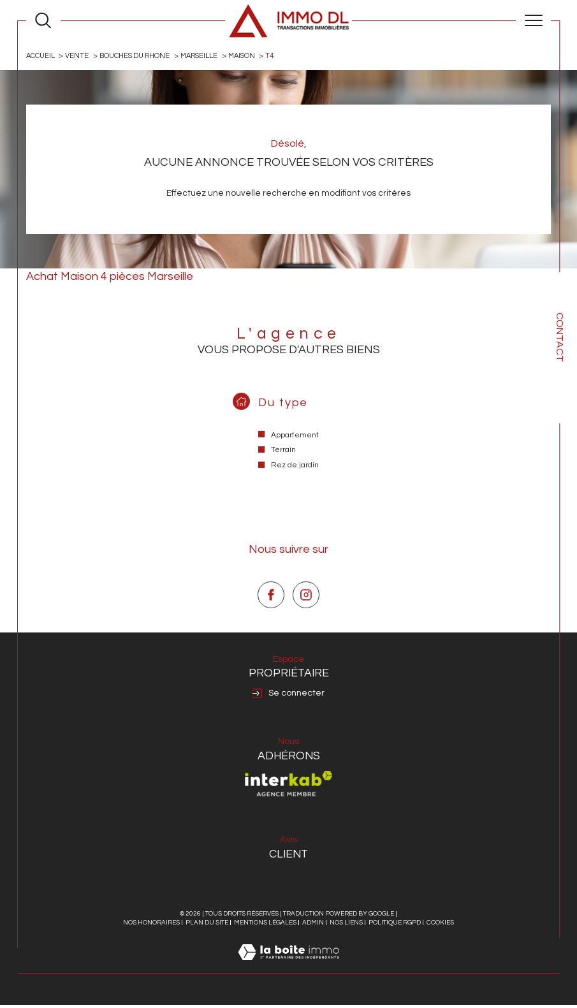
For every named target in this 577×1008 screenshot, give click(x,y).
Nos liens (346, 926)
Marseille (203, 55)
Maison (247, 55)
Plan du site (207, 926)
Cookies (440, 926)
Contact (560, 337)
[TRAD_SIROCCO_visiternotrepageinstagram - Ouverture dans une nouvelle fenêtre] (306, 624)
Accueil (41, 55)
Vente (79, 55)
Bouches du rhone (137, 55)
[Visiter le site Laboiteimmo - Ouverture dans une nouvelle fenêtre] (288, 969)
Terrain (283, 465)
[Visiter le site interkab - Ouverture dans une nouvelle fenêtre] (289, 787)
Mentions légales (265, 926)
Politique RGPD (395, 926)
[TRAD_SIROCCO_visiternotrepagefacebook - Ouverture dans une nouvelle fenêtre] (271, 624)
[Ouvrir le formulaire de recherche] (43, 20)
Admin (313, 926)
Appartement (295, 450)
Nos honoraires (151, 926)
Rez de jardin (295, 480)
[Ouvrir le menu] (533, 20)
